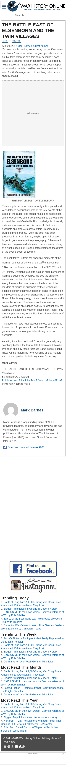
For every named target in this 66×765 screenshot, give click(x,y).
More (5, 41)
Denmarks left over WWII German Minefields (28, 661)
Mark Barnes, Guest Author (33, 46)
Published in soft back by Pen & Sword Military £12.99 (32, 380)
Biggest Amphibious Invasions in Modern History (30, 608)
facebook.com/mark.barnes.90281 (24, 447)
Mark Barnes (32, 410)
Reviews (16, 41)
